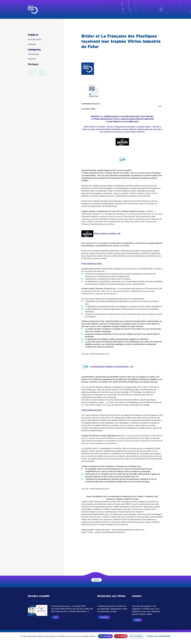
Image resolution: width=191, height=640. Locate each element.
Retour (96, 580)
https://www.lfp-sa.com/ (99, 489)
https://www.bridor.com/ (99, 354)
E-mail (137, 620)
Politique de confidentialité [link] (158, 636)
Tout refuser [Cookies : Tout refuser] (120, 636)
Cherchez (104, 617)
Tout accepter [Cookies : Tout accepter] (105, 636)
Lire (55, 617)
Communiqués (33, 54)
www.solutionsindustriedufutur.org (95, 514)
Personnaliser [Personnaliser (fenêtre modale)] (136, 636)
